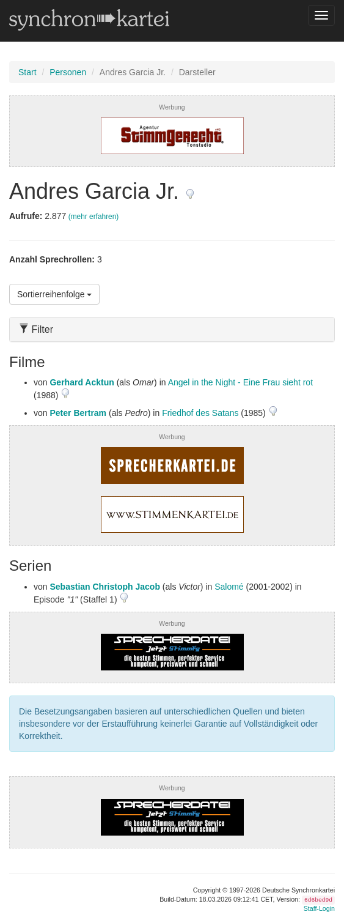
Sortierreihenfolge (54, 294)
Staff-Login (319, 908)
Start (27, 72)
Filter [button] (36, 329)
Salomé (228, 587)
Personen (67, 72)
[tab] (172, 329)
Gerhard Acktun (81, 382)
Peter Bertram (77, 413)
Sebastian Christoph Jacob (104, 587)
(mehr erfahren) (93, 216)
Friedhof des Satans (200, 413)
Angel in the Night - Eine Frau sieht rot (240, 382)
